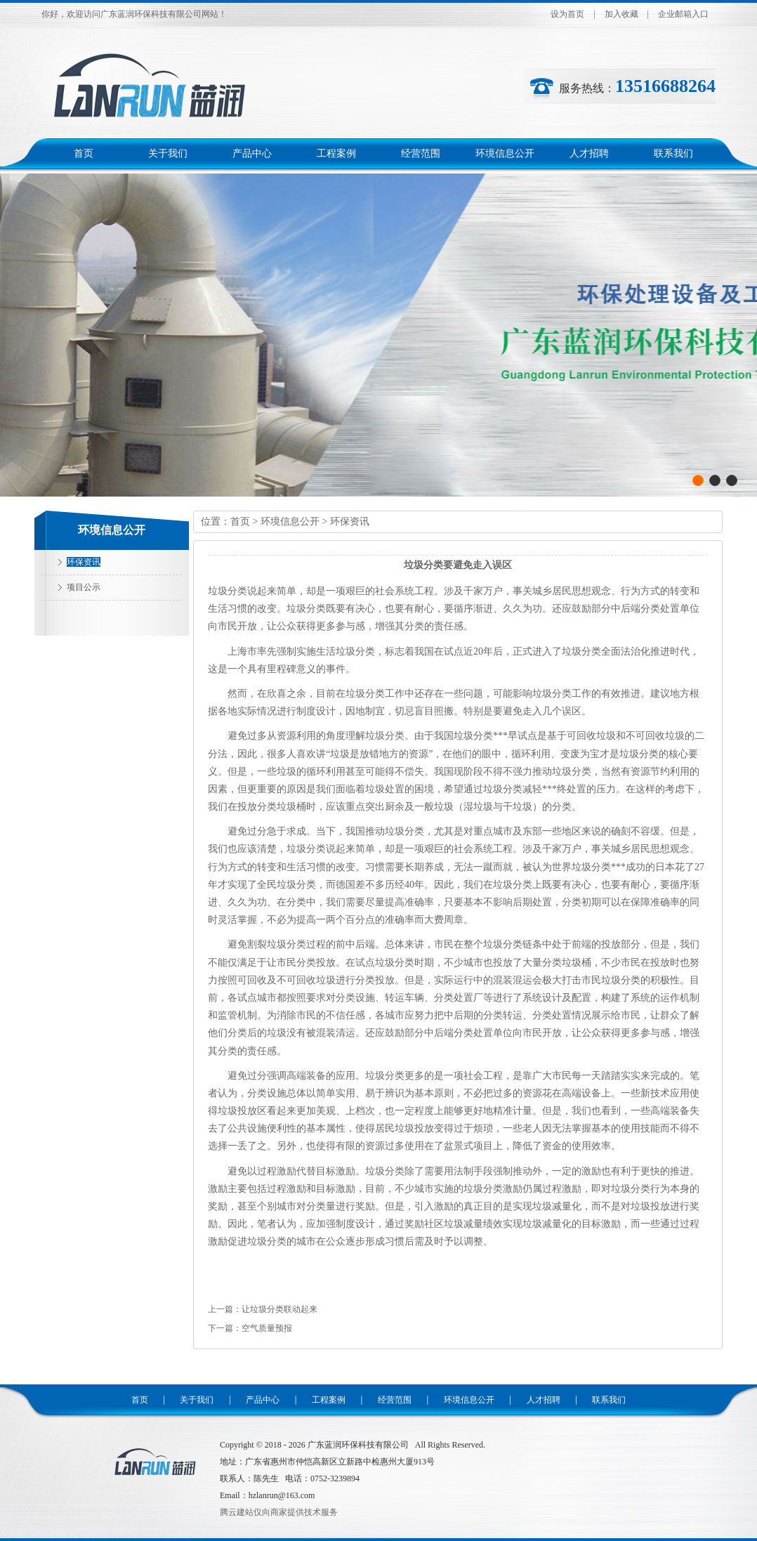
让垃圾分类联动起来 (279, 1309)
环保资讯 (83, 562)
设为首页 (567, 14)
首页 (83, 153)
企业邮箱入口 (683, 14)
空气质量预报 (267, 1328)
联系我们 (673, 153)
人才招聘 (589, 153)
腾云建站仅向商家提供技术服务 (279, 1512)
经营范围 (420, 153)
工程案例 (336, 153)
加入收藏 (621, 14)
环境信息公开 (504, 153)
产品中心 (252, 153)
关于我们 (167, 153)
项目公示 (83, 587)
